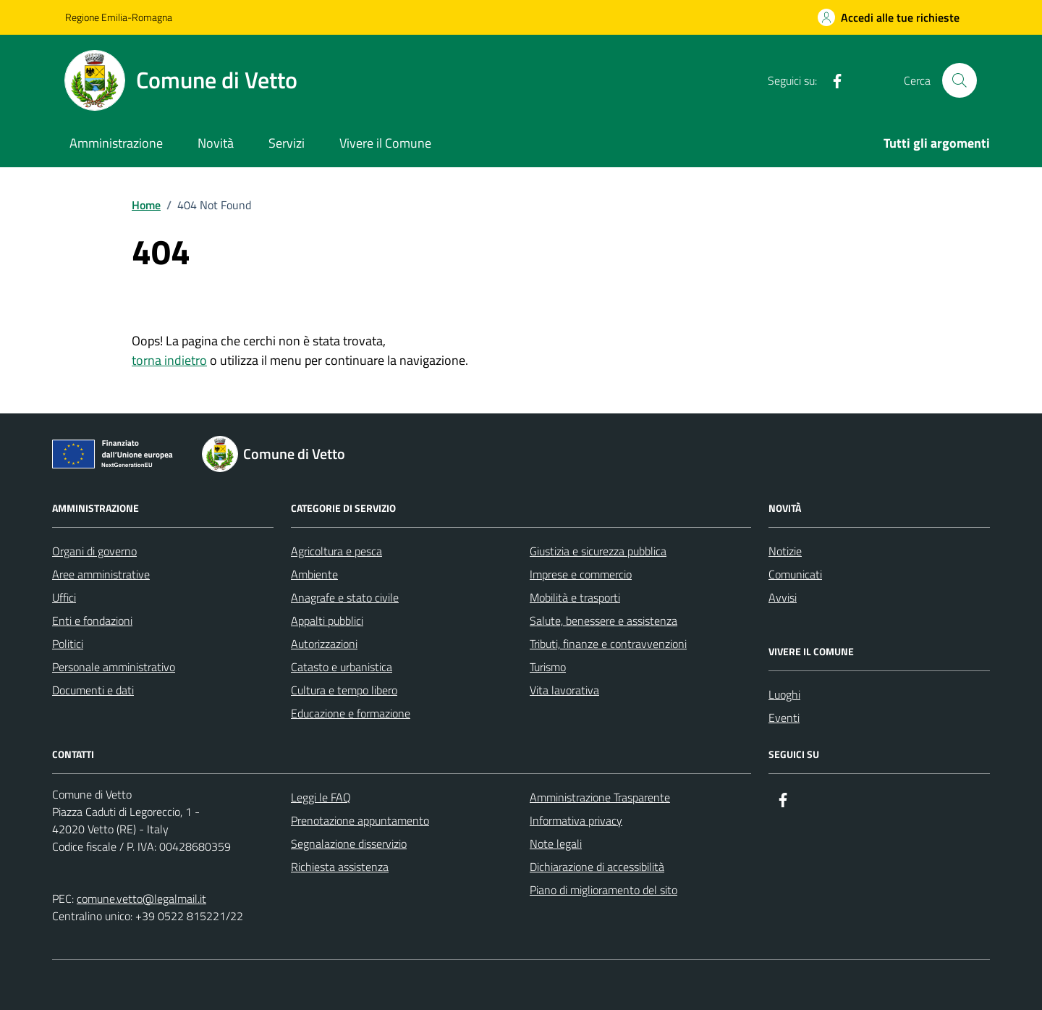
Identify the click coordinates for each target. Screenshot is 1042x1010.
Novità (216, 143)
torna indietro (169, 360)
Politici (67, 643)
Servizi (286, 143)
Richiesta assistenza (340, 866)
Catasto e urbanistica (341, 667)
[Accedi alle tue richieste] (888, 17)
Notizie (785, 551)
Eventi (784, 717)
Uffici (64, 597)
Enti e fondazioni (92, 620)
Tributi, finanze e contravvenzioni (608, 643)
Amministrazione (116, 143)
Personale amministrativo (113, 667)
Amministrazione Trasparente (600, 797)
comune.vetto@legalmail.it (141, 898)
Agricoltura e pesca (336, 551)
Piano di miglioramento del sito (603, 890)
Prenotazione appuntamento (360, 820)
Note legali (556, 843)
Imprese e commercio (581, 574)
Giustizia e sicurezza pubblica (598, 551)
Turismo (548, 667)
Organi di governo (94, 551)
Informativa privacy (576, 820)
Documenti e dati (93, 690)
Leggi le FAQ (321, 797)
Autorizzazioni (324, 643)
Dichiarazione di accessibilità (597, 866)
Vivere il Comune (385, 143)
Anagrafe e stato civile (345, 597)
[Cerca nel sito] (959, 80)
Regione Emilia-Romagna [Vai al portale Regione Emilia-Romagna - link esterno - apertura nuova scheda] (118, 17)
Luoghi (784, 694)
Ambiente (314, 574)
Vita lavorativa (564, 690)
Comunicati (795, 574)
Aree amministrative (101, 574)
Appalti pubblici (327, 620)
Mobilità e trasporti (575, 597)
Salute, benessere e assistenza (603, 620)
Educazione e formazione (350, 713)
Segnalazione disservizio (349, 843)
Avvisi (782, 597)
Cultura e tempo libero (344, 690)
